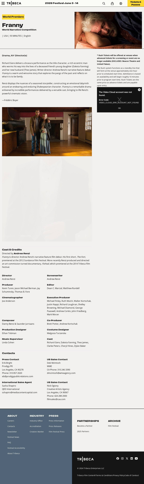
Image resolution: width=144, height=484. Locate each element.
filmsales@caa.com (56, 399)
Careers (10, 421)
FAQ (9, 442)
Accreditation (35, 426)
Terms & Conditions (104, 475)
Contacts (11, 426)
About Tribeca (13, 453)
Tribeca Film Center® (86, 475)
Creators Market (37, 431)
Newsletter (12, 431)
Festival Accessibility (16, 448)
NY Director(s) (19, 55)
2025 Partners (83, 431)
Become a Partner (84, 426)
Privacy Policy (118, 475)
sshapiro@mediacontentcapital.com (19, 392)
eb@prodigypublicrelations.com (17, 376)
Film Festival (113, 426)
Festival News (13, 437)
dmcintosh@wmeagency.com (61, 373)
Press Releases (55, 426)
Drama (6, 55)
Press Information (56, 421)
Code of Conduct (132, 475)
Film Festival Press (57, 431)
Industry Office (36, 421)
